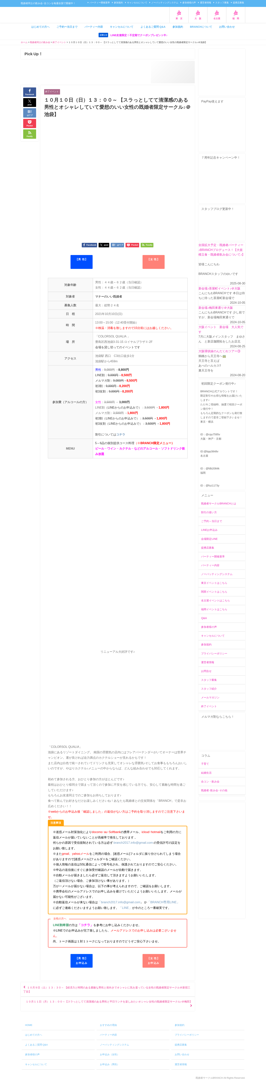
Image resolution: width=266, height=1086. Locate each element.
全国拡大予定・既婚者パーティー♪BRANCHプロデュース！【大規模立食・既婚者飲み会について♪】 (221, 250)
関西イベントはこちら (214, 592)
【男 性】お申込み (81, 960)
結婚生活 (206, 772)
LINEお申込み (209, 530)
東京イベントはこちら (214, 583)
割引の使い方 (209, 512)
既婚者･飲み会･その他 (214, 790)
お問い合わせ (227, 26)
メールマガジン (210, 697)
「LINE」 (122, 907)
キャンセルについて (137, 2)
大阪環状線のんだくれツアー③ (219, 351)
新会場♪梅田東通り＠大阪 (215, 307)
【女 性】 (153, 259)
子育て (205, 764)
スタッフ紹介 (209, 688)
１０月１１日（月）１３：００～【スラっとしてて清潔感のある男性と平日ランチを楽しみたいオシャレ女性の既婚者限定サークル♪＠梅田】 (108, 1006)
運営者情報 (205, 2)
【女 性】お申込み (153, 960)
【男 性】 (81, 259)
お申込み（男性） (109, 1067)
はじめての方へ (40, 26)
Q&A (204, 618)
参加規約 (118, 2)
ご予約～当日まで (211, 521)
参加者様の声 (189, 2)
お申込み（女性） (109, 1057)
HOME (28, 1028)
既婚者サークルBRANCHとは (218, 503)
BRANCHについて (201, 26)
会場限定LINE (209, 539)
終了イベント (52, 91)
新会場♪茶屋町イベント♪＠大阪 (219, 288)
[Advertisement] (221, 860)
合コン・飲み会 (210, 781)
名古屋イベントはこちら (215, 600)
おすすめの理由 (108, 1028)
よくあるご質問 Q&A (153, 26)
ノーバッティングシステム (164, 2)
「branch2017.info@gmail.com (118, 902)
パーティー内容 (94, 26)
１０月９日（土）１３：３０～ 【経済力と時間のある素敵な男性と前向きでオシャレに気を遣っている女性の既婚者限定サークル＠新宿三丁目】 (107, 990)
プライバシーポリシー (214, 653)
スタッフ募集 (222, 2)
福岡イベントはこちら (214, 609)
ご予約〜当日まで (66, 26)
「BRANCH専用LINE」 (161, 902)
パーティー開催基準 (100, 2)
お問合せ (206, 671)
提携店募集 (238, 2)
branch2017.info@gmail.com (133, 842)
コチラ (120, 434)
